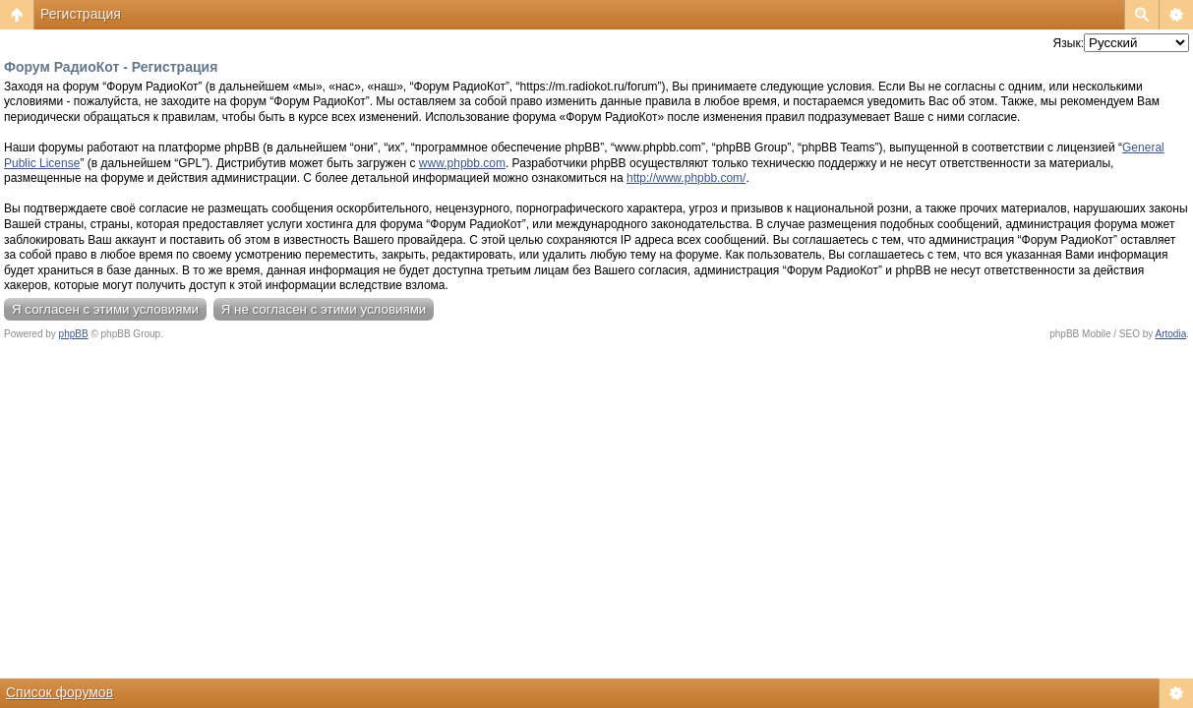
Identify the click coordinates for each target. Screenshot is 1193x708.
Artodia (1171, 333)
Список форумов (59, 692)
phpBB (74, 333)
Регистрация (80, 14)
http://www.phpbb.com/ (686, 178)
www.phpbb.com (462, 163)
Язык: (1068, 43)
